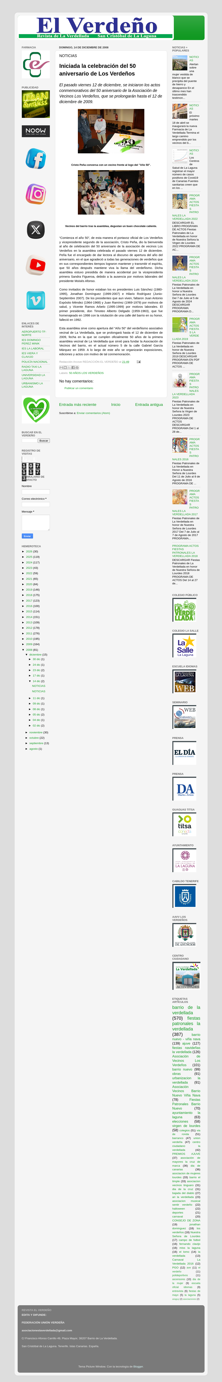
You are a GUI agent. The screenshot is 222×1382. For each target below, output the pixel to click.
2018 (29, 595)
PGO (175, 1267)
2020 (29, 584)
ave (189, 1267)
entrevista (177, 1291)
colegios (184, 1130)
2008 (29, 649)
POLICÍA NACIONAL (35, 361)
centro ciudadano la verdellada (186, 1145)
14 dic (37, 681)
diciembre (35, 654)
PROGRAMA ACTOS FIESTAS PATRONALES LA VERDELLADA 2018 (185, 551)
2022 (29, 573)
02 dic (37, 725)
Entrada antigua (149, 404)
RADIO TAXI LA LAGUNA (32, 368)
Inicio (115, 404)
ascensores (178, 1279)
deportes (177, 1212)
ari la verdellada (183, 1197)
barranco (177, 1138)
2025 (29, 556)
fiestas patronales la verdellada (186, 1024)
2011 (29, 633)
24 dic (37, 664)
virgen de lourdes (186, 1126)
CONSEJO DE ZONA (186, 1220)
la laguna (190, 1295)
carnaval (177, 1216)
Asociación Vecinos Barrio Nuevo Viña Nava (186, 1091)
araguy (175, 1299)
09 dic (37, 703)
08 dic (37, 709)
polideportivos (180, 1275)
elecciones (180, 1121)
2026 (29, 551)
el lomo (184, 1251)
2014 (29, 617)
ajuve (186, 1043)
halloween (178, 1208)
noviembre (36, 732)
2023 (29, 567)
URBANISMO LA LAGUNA (32, 385)
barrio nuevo (182, 1069)
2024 (29, 562)
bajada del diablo (183, 1193)
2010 (29, 638)
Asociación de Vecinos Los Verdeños (186, 1060)
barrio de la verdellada (186, 1010)
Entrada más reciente (78, 404)
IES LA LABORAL (33, 348)
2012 (29, 627)
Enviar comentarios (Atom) (93, 413)
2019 (29, 589)
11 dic (37, 698)
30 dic (37, 659)
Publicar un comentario (79, 388)
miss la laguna (189, 1247)
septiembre (36, 743)
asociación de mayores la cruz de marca (186, 1161)
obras (176, 1074)
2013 (29, 622)
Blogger (138, 1366)
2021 (29, 578)
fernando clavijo (189, 1243)
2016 (29, 606)
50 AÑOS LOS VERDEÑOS (86, 373)
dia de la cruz (182, 1189)
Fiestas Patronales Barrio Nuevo (186, 1104)
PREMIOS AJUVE (186, 1153)
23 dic (37, 670)
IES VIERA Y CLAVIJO (30, 355)
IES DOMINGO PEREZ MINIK (31, 341)
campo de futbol (189, 1240)
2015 (29, 611)
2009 (29, 644)
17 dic (37, 675)
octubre (34, 737)
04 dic (37, 720)
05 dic (37, 714)
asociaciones (189, 1299)
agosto (34, 748)
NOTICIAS (38, 685)
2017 (29, 600)
